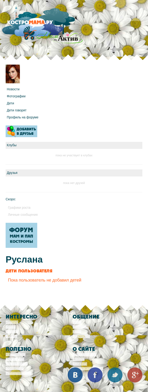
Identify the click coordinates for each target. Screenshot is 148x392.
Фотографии (16, 96)
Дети (10, 103)
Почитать (12, 322)
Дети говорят (16, 110)
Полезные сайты (17, 364)
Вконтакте (75, 374)
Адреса (10, 327)
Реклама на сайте (84, 354)
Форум (77, 322)
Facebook (95, 374)
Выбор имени (14, 368)
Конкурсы (12, 331)
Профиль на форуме (22, 117)
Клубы (77, 331)
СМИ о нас (80, 364)
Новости (13, 89)
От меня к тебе (15, 354)
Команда (78, 359)
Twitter (114, 374)
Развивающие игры (18, 373)
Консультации (15, 359)
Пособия (11, 336)
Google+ (134, 374)
